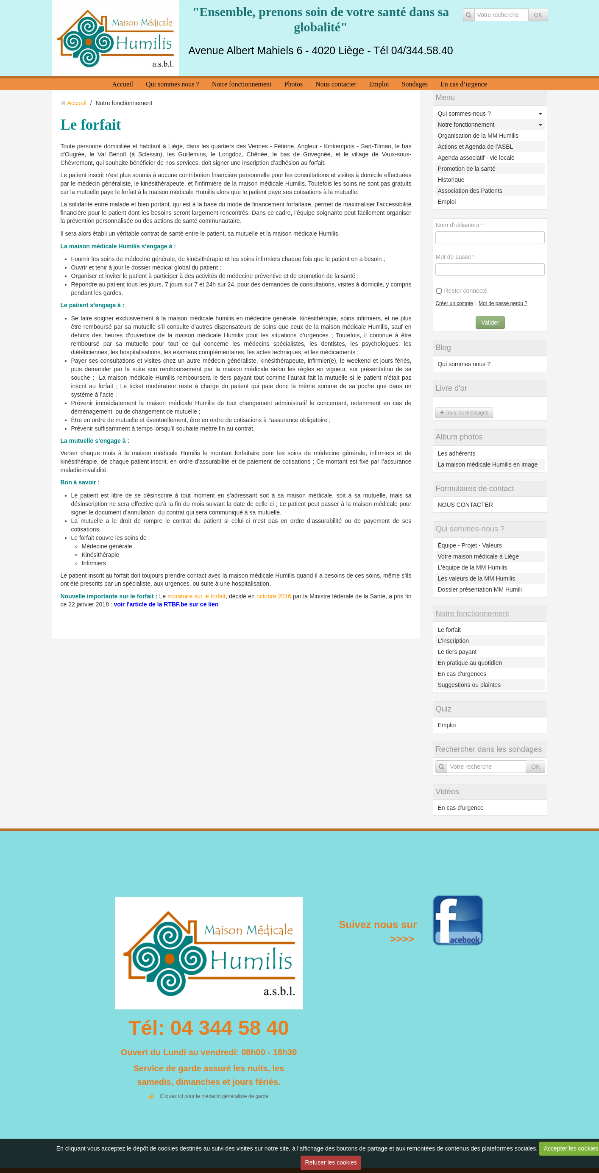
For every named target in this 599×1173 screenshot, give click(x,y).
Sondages (415, 84)
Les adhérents (456, 453)
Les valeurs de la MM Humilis (476, 578)
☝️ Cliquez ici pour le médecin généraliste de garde (207, 1096)
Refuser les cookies (331, 1162)
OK (538, 14)
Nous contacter (335, 84)
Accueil (122, 84)
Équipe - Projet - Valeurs (469, 545)
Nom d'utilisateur (457, 225)
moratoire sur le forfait (196, 596)
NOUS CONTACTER (465, 504)
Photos (293, 84)
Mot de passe (453, 256)
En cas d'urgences (461, 673)
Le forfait (448, 629)
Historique (450, 179)
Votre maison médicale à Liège (477, 556)
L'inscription (453, 640)
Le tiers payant (456, 651)
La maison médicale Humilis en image (487, 464)
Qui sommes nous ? (172, 84)
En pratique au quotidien (469, 662)
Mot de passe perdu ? (503, 303)
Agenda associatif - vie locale (475, 157)
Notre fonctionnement (242, 84)
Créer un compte (454, 303)
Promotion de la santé (466, 168)
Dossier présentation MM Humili (479, 589)
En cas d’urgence (463, 84)
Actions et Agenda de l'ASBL (475, 146)
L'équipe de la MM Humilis (472, 567)
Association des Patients (469, 190)
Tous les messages (464, 413)
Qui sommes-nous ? (463, 113)
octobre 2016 (273, 596)
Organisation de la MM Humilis (477, 135)
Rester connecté (461, 290)
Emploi (379, 84)
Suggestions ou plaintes (469, 684)
